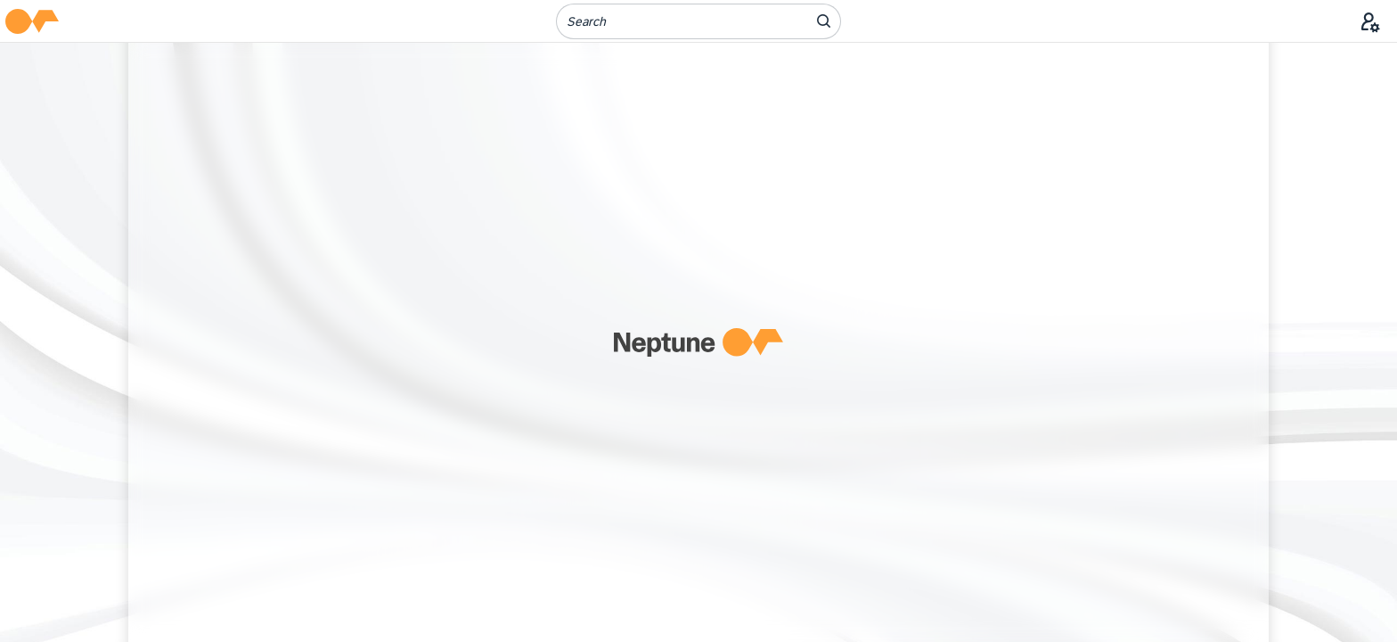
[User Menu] (1370, 21)
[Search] (671, 21)
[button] (32, 21)
